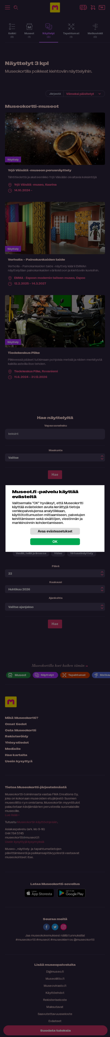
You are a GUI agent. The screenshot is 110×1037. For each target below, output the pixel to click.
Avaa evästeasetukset (55, 531)
